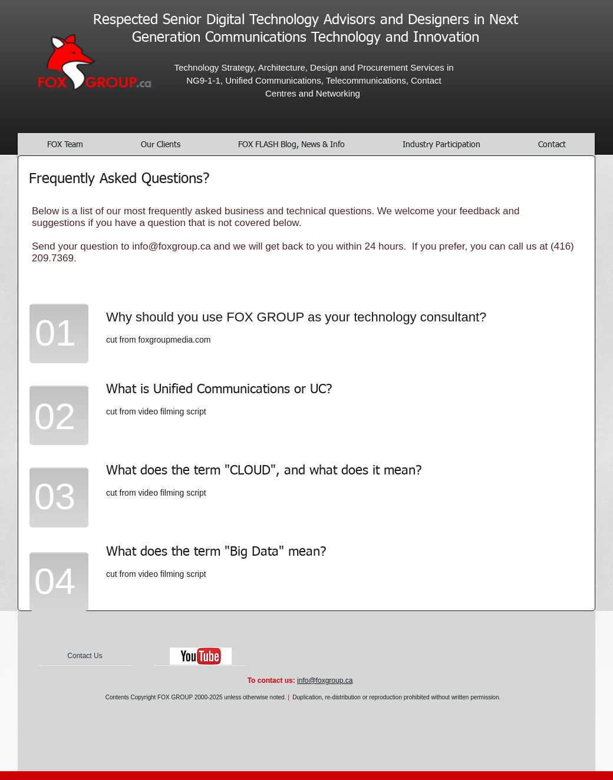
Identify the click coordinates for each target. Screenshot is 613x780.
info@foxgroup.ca (171, 246)
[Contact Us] (85, 656)
